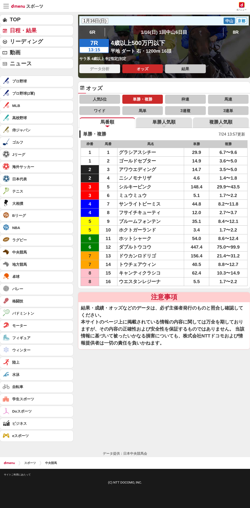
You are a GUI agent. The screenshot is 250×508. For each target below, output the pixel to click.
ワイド (99, 110)
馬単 (142, 110)
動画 (15, 52)
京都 (241, 21)
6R (92, 32)
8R (236, 32)
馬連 (228, 99)
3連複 (185, 110)
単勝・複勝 (142, 99)
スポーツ (30, 463)
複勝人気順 (220, 122)
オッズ (142, 69)
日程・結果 (23, 30)
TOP (15, 19)
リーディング (26, 41)
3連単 (228, 110)
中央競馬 (51, 463)
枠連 (185, 99)
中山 (229, 21)
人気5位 (100, 99)
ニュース (21, 63)
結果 (185, 69)
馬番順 (107, 122)
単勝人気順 (164, 122)
